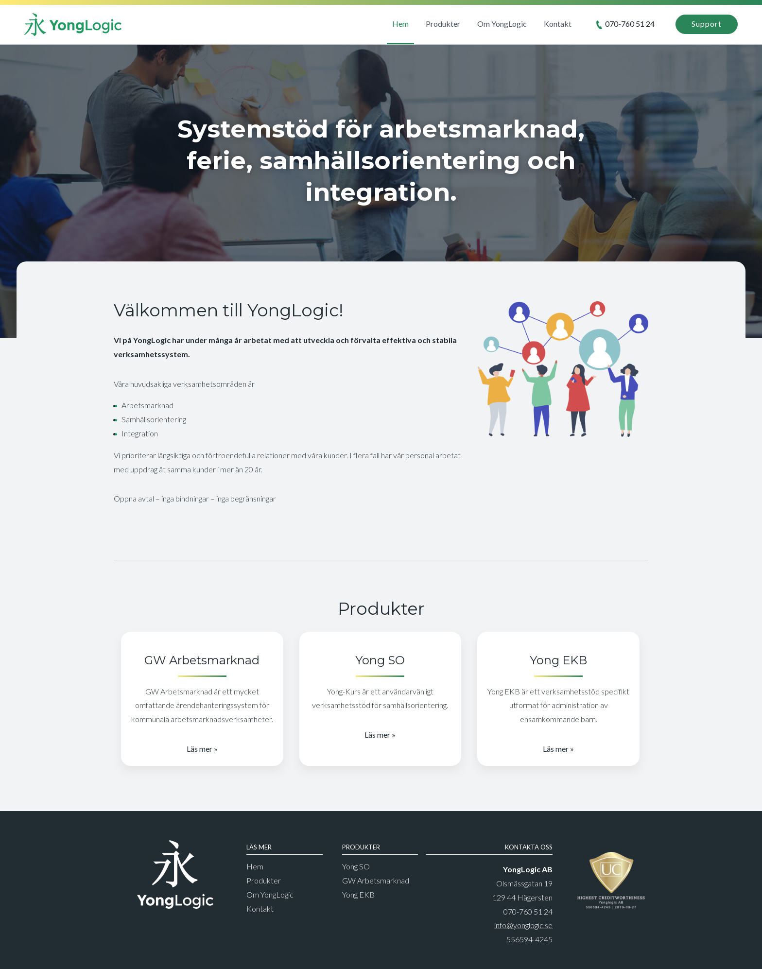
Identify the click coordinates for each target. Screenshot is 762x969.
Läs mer (199, 748)
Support (707, 23)
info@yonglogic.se (523, 925)
